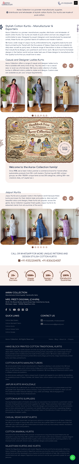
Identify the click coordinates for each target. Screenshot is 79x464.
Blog (56, 339)
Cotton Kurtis (10, 326)
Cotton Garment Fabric (13, 323)
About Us (63, 339)
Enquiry (70, 339)
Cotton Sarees (10, 332)
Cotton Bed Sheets (12, 320)
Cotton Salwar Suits (12, 329)
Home (51, 339)
